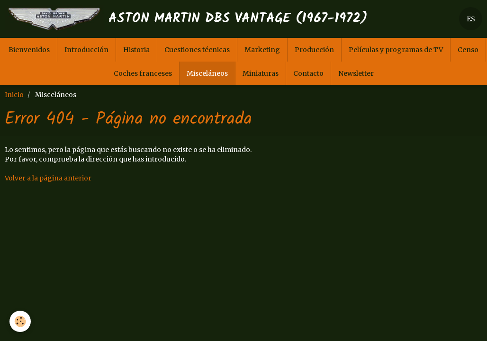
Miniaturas (261, 73)
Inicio (14, 94)
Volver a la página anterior (48, 178)
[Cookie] (20, 321)
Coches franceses (143, 73)
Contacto (308, 73)
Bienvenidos (29, 49)
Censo (468, 49)
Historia (136, 49)
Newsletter (356, 73)
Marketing (262, 49)
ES (471, 19)
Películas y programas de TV (396, 49)
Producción (314, 49)
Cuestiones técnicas (197, 49)
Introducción (86, 49)
